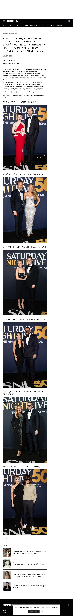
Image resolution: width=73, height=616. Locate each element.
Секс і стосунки (56, 25)
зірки (5, 538)
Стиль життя (43, 25)
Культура (33, 25)
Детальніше (54, 607)
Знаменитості (13, 33)
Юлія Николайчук (11, 60)
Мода (11, 25)
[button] (70, 613)
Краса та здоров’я (21, 25)
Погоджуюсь (33, 611)
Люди (5, 25)
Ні (42, 611)
